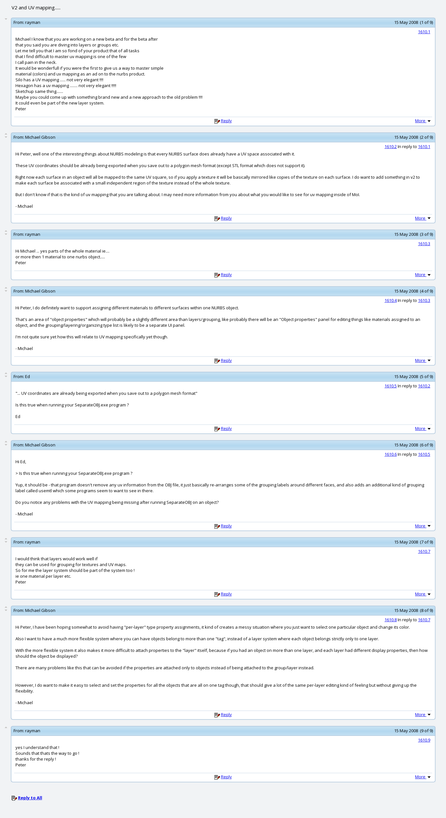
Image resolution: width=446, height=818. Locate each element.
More (423, 121)
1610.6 (390, 454)
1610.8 (390, 620)
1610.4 (390, 300)
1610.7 (424, 551)
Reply (226, 121)
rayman (32, 22)
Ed (27, 376)
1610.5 (390, 386)
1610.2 (390, 146)
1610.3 (424, 243)
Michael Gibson (40, 137)
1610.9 (424, 740)
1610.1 (424, 32)
